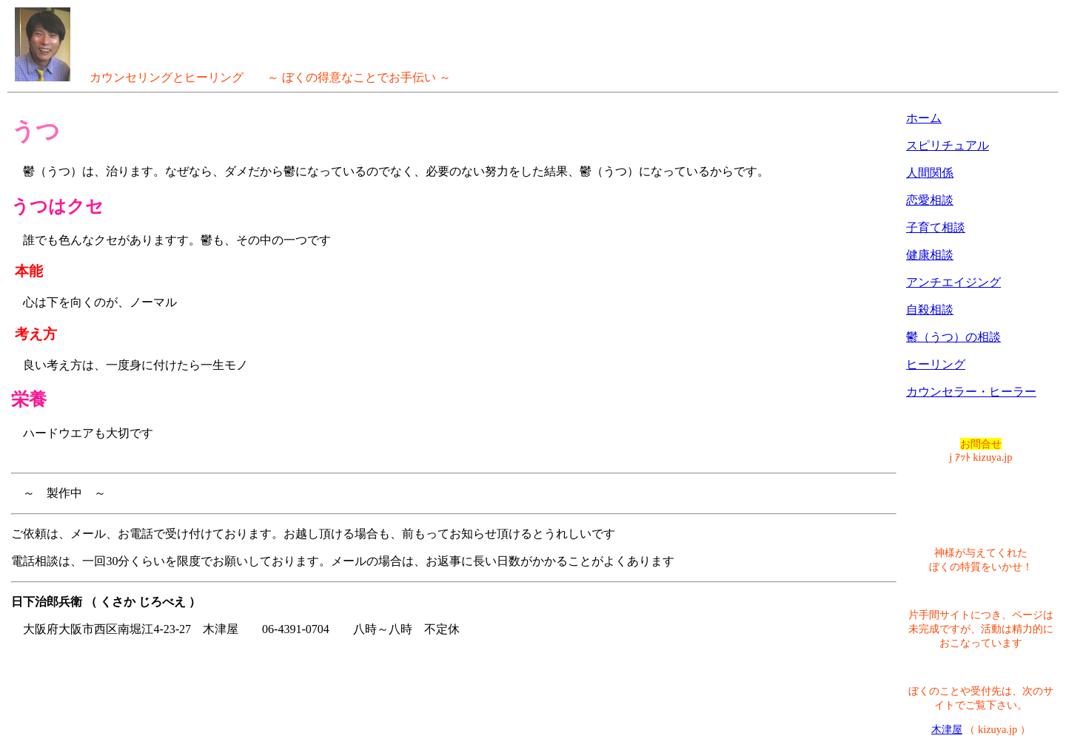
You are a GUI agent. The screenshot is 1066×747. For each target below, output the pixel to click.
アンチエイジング (953, 282)
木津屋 (946, 729)
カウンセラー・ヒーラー (971, 391)
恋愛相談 (929, 200)
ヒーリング (935, 364)
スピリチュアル (947, 145)
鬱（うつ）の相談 (953, 337)
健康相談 (929, 255)
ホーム (924, 118)
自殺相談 (929, 309)
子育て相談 (935, 227)
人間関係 (929, 172)
